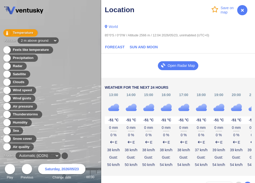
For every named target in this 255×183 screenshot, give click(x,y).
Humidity (17, 122)
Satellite (16, 74)
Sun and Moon (144, 47)
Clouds (15, 82)
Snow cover (19, 139)
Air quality (18, 147)
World (113, 27)
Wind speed (19, 90)
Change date (61, 172)
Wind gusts (19, 98)
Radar (15, 66)
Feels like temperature (28, 50)
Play (10, 172)
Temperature (20, 33)
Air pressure (20, 106)
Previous (27, 172)
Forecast (115, 47)
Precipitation (20, 58)
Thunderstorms (22, 114)
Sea (13, 130)
